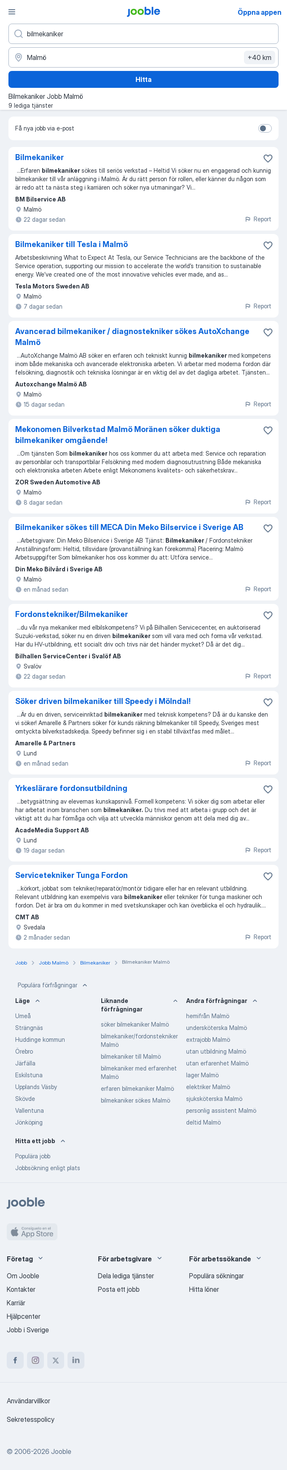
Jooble (61, 1451)
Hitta (143, 79)
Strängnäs (29, 1027)
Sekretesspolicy (30, 1419)
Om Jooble (23, 1276)
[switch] (265, 128)
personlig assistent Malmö (221, 1110)
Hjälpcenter (24, 1316)
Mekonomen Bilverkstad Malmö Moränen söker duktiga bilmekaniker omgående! (117, 435)
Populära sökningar (216, 1276)
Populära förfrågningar (53, 985)
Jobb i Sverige (28, 1330)
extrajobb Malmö (208, 1039)
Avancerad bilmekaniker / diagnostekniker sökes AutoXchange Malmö (132, 337)
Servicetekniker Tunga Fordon (71, 875)
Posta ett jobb (119, 1289)
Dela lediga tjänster (126, 1276)
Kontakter (21, 1289)
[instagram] (35, 1360)
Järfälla (25, 1063)
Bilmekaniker (39, 157)
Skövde (25, 1098)
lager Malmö (202, 1075)
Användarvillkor (28, 1401)
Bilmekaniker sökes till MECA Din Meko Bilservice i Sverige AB (129, 527)
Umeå (23, 1015)
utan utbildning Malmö (216, 1051)
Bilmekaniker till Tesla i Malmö (71, 244)
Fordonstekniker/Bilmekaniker (71, 614)
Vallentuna (29, 1110)
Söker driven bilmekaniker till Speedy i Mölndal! (103, 701)
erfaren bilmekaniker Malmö (137, 1088)
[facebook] (15, 1360)
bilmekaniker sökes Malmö (135, 1100)
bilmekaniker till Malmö (131, 1056)
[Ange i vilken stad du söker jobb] (143, 57)
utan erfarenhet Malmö (217, 1063)
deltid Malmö (203, 1122)
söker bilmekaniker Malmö (135, 1024)
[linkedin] (76, 1360)
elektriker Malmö (208, 1086)
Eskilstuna (29, 1075)
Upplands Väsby (36, 1086)
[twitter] (55, 1360)
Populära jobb (32, 1156)
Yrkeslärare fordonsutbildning (71, 788)
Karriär (16, 1303)
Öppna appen (260, 12)
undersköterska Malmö (216, 1027)
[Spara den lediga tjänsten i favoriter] (268, 158)
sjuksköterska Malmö (214, 1098)
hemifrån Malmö (207, 1015)
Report (257, 219)
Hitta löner (204, 1289)
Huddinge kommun (40, 1039)
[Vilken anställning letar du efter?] (143, 34)
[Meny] (11, 11)
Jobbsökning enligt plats (47, 1167)
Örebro (24, 1051)
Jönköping (29, 1122)
